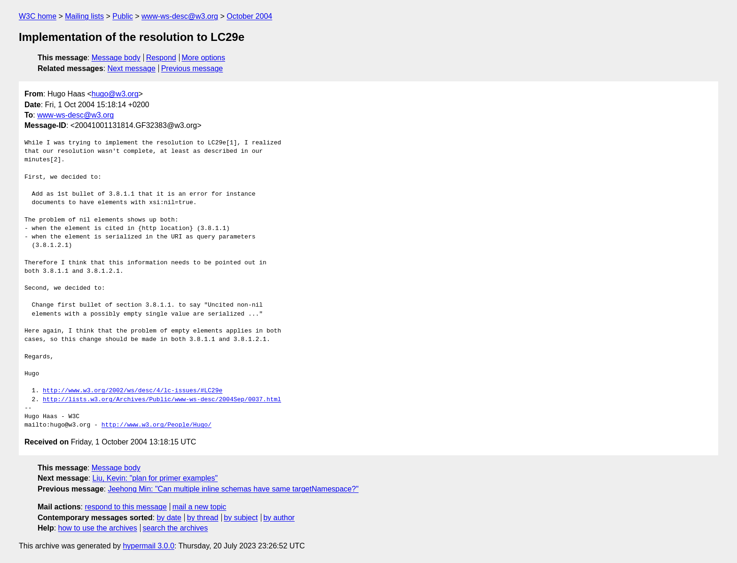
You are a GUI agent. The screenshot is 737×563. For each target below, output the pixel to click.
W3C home (37, 16)
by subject (241, 518)
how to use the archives (97, 528)
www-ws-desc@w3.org (179, 16)
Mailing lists (84, 16)
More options (204, 58)
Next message (132, 68)
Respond (161, 58)
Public (122, 16)
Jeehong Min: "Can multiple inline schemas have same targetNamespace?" (233, 489)
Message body (116, 58)
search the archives (175, 528)
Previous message (192, 68)
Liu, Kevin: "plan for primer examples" (155, 478)
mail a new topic (199, 507)
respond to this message (125, 507)
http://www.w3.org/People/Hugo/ (157, 425)
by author (279, 518)
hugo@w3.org (115, 94)
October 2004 (249, 16)
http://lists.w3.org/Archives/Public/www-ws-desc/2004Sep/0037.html (162, 400)
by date (169, 518)
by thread (203, 518)
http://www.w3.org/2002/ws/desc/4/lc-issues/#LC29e (132, 391)
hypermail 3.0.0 (148, 546)
